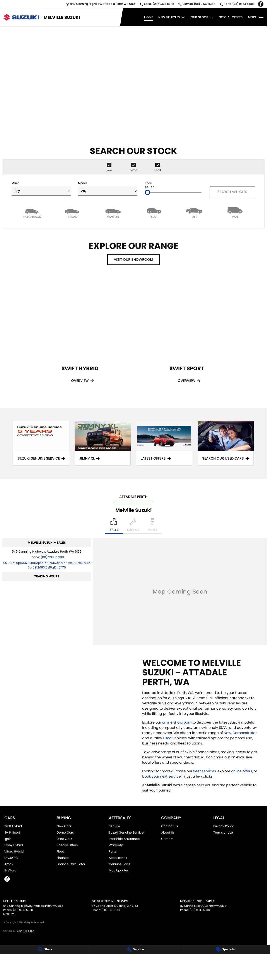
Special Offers (231, 17)
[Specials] (225, 949)
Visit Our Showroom (133, 259)
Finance (63, 858)
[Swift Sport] (186, 335)
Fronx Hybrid (13, 845)
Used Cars (64, 839)
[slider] (147, 192)
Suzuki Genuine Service (126, 832)
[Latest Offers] (164, 443)
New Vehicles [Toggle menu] (171, 17)
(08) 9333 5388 (52, 557)
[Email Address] (46, 565)
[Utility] (194, 212)
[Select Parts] (153, 526)
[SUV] (153, 212)
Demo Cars (65, 832)
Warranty (116, 845)
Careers (167, 839)
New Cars (64, 826)
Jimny (8, 864)
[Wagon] (113, 212)
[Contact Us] (100, 4)
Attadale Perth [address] (133, 496)
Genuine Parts (119, 864)
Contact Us (169, 826)
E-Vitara (10, 870)
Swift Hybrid (13, 826)
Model (107, 188)
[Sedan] (72, 212)
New (227, 732)
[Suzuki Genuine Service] (41, 443)
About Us (167, 832)
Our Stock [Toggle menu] (202, 17)
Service (114, 826)
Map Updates (119, 870)
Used (168, 738)
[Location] (114, 526)
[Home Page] (21, 17)
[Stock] (45, 949)
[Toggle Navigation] (255, 17)
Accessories (118, 858)
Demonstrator (245, 732)
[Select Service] (133, 526)
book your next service (161, 776)
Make (41, 188)
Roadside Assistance (124, 839)
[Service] (135, 949)
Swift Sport (12, 832)
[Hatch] (32, 212)
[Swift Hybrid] (80, 335)
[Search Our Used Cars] (226, 443)
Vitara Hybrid (14, 851)
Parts (112, 851)
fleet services (204, 771)
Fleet (60, 851)
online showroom (176, 722)
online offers (241, 771)
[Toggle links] (18, 931)
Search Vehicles (232, 191)
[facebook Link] (260, 4)
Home (148, 17)
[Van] (235, 212)
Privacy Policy (223, 826)
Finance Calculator (71, 864)
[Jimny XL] (103, 443)
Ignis (7, 839)
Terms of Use (223, 832)
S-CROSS (11, 858)
